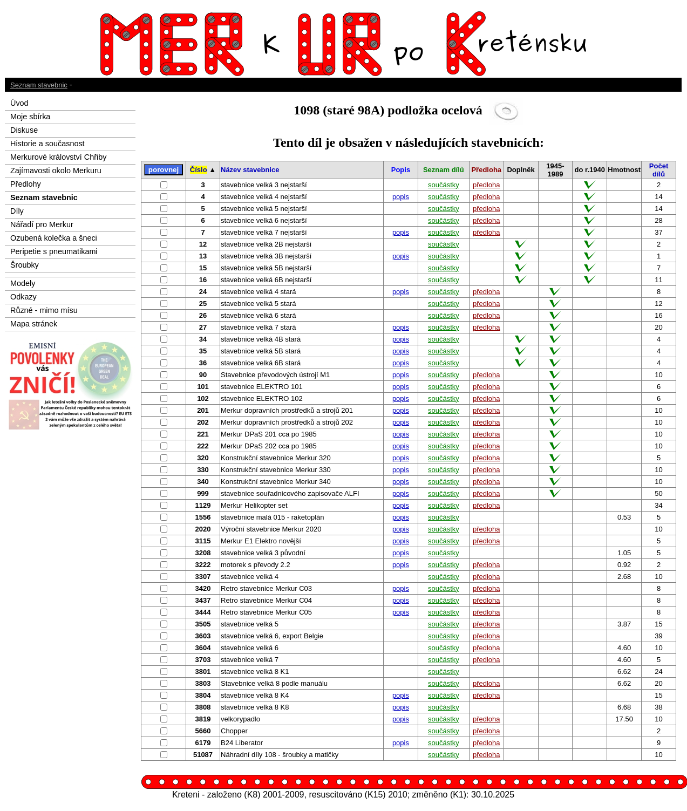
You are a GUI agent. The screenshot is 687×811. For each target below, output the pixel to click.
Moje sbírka (30, 116)
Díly (17, 211)
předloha (486, 185)
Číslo (198, 170)
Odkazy (23, 296)
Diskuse (24, 130)
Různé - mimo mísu (44, 310)
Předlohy (25, 184)
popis (400, 197)
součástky (443, 185)
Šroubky (24, 265)
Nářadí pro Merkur (41, 224)
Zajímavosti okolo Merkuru (55, 170)
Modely (22, 283)
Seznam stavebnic (38, 85)
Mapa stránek (33, 323)
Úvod (19, 103)
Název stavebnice (250, 170)
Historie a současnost (47, 143)
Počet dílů (658, 170)
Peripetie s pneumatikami (54, 251)
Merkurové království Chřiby (58, 157)
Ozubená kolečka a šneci (53, 238)
